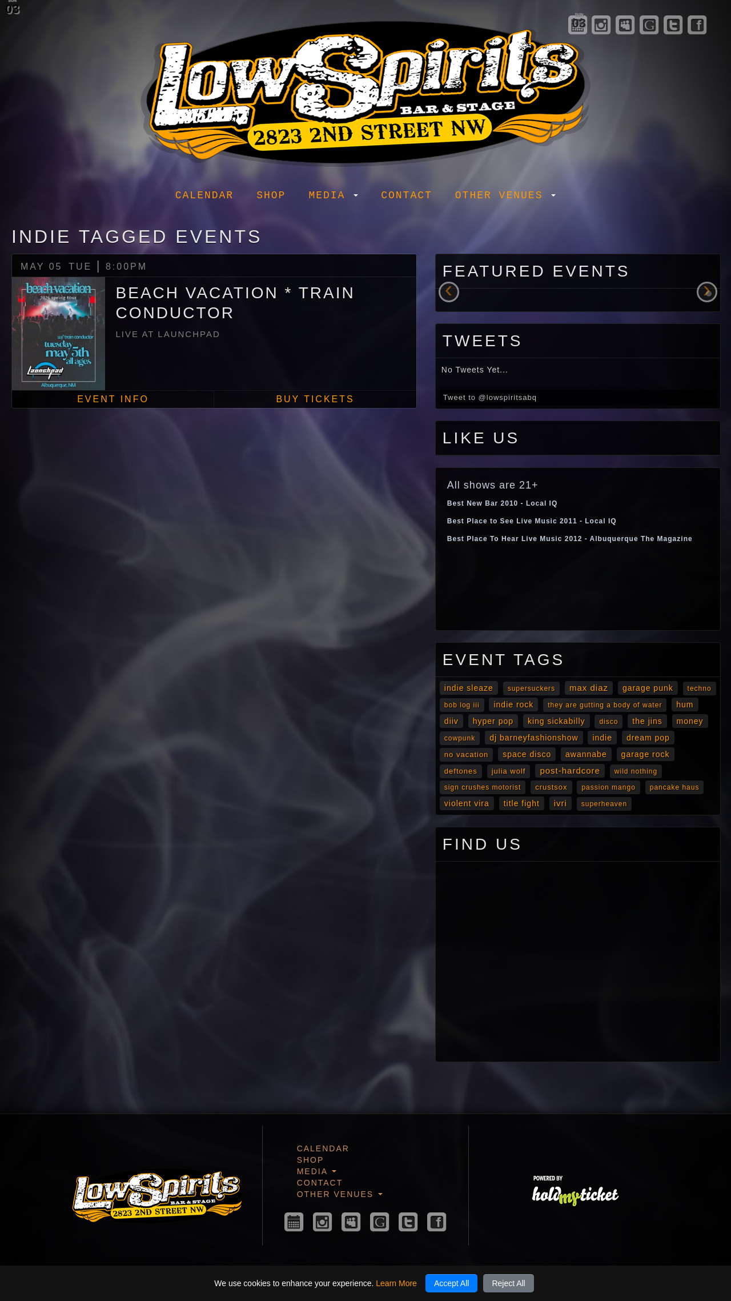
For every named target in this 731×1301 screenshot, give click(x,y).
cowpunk (459, 738)
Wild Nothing (635, 771)
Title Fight (522, 803)
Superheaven (604, 804)
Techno (700, 688)
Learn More (396, 1283)
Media (333, 195)
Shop (271, 195)
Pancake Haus (675, 787)
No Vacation (466, 754)
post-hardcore (570, 770)
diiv (451, 721)
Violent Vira (466, 803)
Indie (602, 737)
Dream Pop (648, 737)
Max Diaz (588, 687)
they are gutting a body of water (605, 705)
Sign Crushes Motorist (482, 787)
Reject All (508, 1283)
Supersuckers (531, 688)
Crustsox (551, 787)
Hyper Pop (493, 721)
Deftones (460, 771)
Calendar (204, 195)
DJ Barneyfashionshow (533, 737)
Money (690, 721)
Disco (608, 722)
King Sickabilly (556, 721)
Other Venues (505, 195)
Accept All (451, 1283)
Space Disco (527, 754)
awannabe (586, 754)
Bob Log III (462, 705)
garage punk (647, 687)
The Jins (647, 721)
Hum (684, 704)
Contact (406, 195)
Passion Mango (608, 787)
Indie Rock (513, 704)
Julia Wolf (509, 771)
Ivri (560, 803)
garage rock (645, 754)
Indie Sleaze (468, 687)
